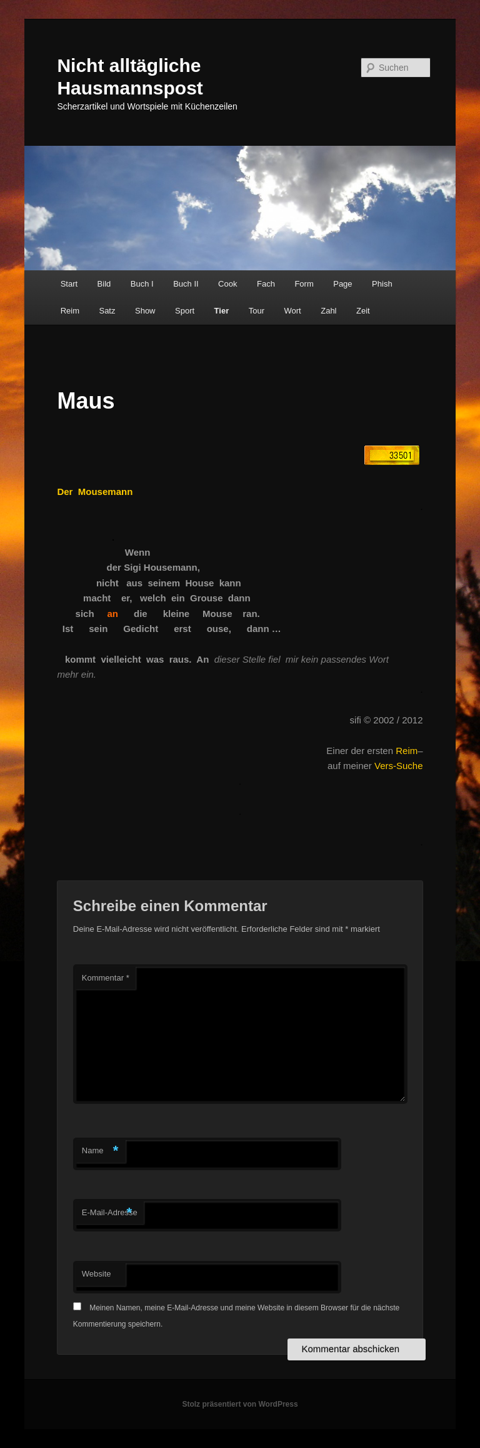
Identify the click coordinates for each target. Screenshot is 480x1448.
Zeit (363, 310)
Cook (227, 283)
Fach (266, 283)
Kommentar (105, 977)
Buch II (185, 283)
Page (342, 283)
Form (303, 283)
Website (96, 1273)
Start (69, 283)
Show (145, 310)
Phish (382, 283)
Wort (292, 310)
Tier (221, 310)
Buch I (142, 283)
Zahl (328, 310)
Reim (70, 310)
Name (100, 1151)
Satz (107, 310)
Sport (184, 310)
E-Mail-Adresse (110, 1213)
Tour (256, 310)
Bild (104, 283)
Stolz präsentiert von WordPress (240, 1404)
